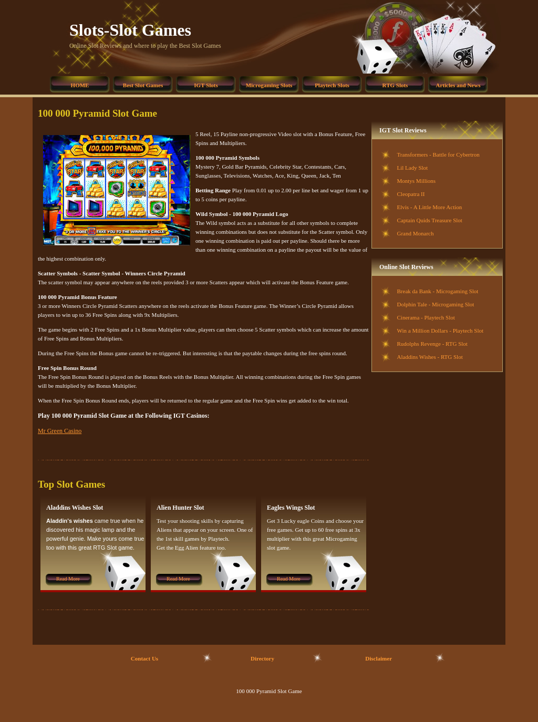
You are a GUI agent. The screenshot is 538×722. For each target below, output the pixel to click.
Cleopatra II (411, 194)
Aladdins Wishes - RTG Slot (430, 357)
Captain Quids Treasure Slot (429, 220)
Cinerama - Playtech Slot (426, 317)
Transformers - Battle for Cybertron (438, 154)
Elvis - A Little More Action (429, 207)
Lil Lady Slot (412, 167)
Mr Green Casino (59, 431)
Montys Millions (416, 181)
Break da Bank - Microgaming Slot (438, 291)
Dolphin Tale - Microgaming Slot (435, 304)
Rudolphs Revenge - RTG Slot (432, 344)
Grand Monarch (415, 233)
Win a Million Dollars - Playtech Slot (440, 330)
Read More (68, 579)
